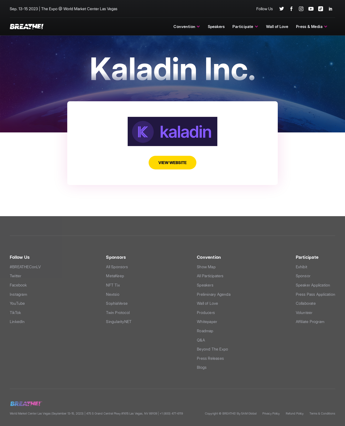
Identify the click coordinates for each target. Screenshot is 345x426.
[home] (27, 26)
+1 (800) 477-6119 (171, 413)
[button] (187, 26)
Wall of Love (277, 26)
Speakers (216, 26)
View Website (172, 162)
